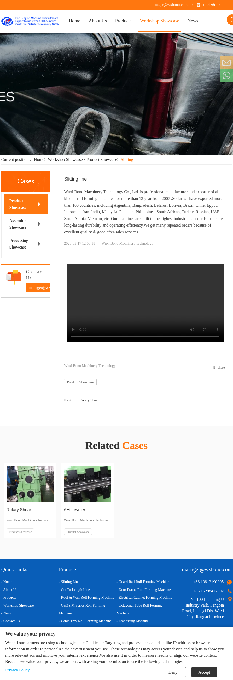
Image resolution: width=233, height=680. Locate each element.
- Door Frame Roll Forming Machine (143, 590)
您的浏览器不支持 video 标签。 (145, 303)
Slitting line (130, 159)
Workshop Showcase (67, 159)
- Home (6, 582)
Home (41, 159)
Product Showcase (103, 159)
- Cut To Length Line (74, 590)
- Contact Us (10, 621)
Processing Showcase (18, 243)
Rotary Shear (88, 400)
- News (6, 613)
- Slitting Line (69, 582)
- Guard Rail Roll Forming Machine (142, 582)
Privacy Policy (17, 670)
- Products (8, 598)
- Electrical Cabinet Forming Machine (144, 598)
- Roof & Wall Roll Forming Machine (86, 598)
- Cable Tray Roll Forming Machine (85, 621)
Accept (204, 672)
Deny (173, 672)
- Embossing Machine (132, 621)
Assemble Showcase (18, 223)
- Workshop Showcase (17, 605)
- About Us (9, 590)
